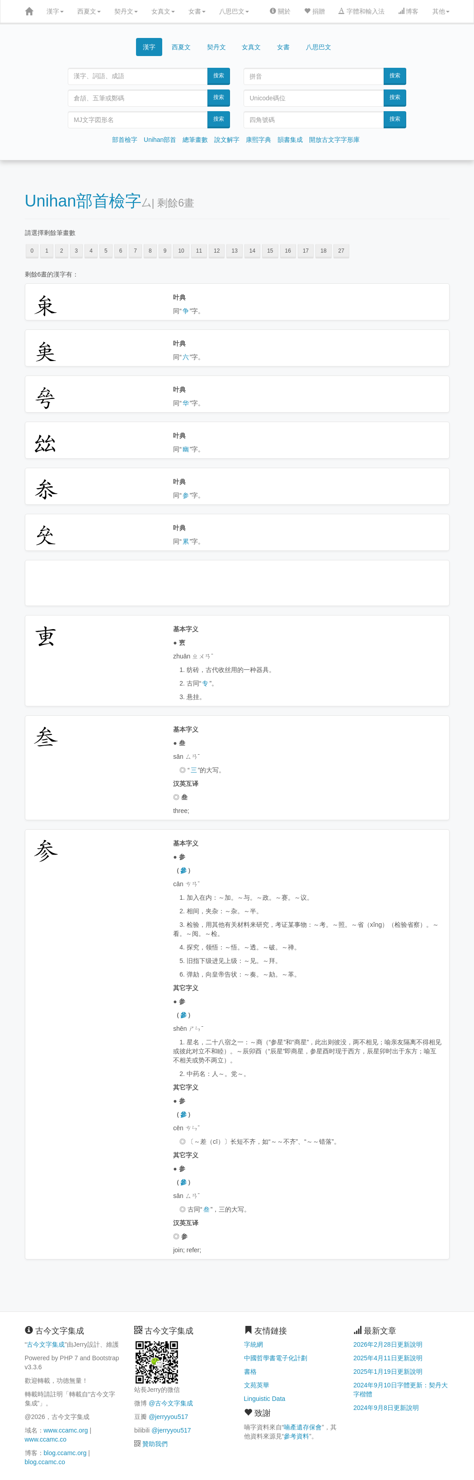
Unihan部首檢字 (83, 201)
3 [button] (76, 251)
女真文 (163, 11)
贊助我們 (155, 1443)
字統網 (253, 1344)
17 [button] (306, 251)
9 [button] (165, 251)
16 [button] (288, 251)
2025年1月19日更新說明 (387, 1371)
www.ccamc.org (66, 1430)
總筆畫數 (195, 139)
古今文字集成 (46, 1344)
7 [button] (135, 251)
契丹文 (126, 11)
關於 (280, 11)
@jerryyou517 (168, 1416)
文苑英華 (256, 1385)
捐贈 (314, 11)
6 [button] (120, 251)
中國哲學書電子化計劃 (275, 1358)
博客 (408, 11)
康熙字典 (258, 139)
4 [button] (91, 251)
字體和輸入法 (361, 11)
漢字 (55, 11)
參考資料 (296, 1436)
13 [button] (234, 251)
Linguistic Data (265, 1398)
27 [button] (341, 251)
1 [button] (46, 251)
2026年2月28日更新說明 (387, 1344)
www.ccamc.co (46, 1439)
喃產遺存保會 (303, 1427)
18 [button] (323, 251)
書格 (250, 1371)
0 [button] (32, 251)
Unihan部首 (160, 139)
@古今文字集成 (171, 1403)
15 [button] (270, 251)
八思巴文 (234, 11)
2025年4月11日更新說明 (387, 1358)
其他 (441, 11)
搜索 (218, 75)
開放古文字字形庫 (334, 139)
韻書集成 (290, 139)
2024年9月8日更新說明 (386, 1407)
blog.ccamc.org (65, 1453)
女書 (197, 11)
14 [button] (252, 251)
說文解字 (226, 139)
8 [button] (150, 251)
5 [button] (106, 251)
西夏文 (89, 11)
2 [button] (61, 251)
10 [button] (181, 251)
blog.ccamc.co (45, 1462)
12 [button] (217, 251)
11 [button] (199, 251)
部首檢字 (124, 139)
